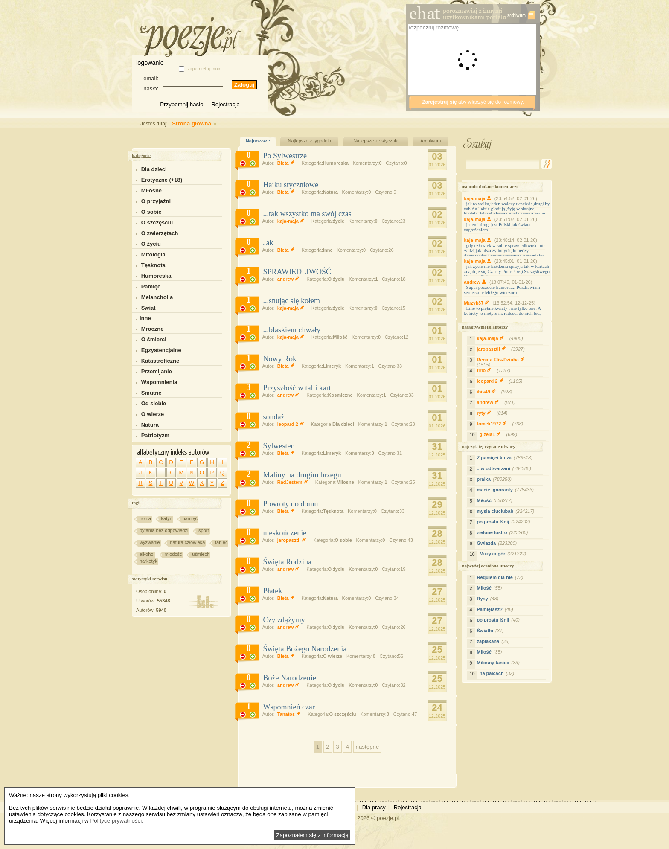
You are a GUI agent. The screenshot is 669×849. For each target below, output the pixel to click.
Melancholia (157, 297)
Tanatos (290, 714)
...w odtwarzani (505, 468)
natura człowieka (187, 542)
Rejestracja (225, 104)
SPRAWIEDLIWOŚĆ (297, 271)
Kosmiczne (340, 395)
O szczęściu (157, 222)
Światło (491, 630)
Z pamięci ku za (506, 457)
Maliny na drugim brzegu (302, 475)
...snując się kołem (291, 301)
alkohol (147, 554)
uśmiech (200, 554)
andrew (290, 279)
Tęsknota (153, 265)
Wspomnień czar (288, 707)
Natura (150, 425)
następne (367, 747)
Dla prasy (374, 807)
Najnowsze (258, 140)
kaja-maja (292, 221)
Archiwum (430, 140)
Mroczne (152, 329)
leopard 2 (292, 424)
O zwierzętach (159, 233)
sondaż (273, 417)
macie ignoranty (506, 489)
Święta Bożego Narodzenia (304, 649)
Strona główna (173, 123)
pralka (495, 479)
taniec (221, 542)
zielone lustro (503, 532)
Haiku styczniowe (290, 184)
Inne (143, 318)
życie (338, 221)
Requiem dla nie (501, 577)
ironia (145, 518)
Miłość (340, 337)
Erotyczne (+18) (161, 180)
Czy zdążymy (284, 620)
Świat (148, 308)
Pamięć (151, 286)
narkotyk (148, 561)
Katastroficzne (160, 361)
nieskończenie (284, 533)
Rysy (489, 598)
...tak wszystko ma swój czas (307, 213)
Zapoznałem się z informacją (312, 835)
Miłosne (151, 190)
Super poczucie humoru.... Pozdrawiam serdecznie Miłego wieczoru (502, 290)
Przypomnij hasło (181, 104)
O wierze (152, 414)
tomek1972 (501, 423)
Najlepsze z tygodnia (310, 140)
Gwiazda (498, 543)
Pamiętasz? (496, 609)
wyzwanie (150, 542)
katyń (166, 518)
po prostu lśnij (504, 521)
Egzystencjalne (161, 350)
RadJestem (294, 482)
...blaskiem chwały (291, 330)
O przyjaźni (156, 201)
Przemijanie (156, 371)
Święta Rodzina (287, 562)
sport (203, 530)
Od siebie (153, 403)
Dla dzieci (154, 169)
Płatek (272, 591)
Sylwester (278, 446)
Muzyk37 (478, 302)
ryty (493, 413)
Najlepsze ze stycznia (375, 140)
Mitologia (153, 254)
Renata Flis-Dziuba (499, 363)
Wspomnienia (159, 382)
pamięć (190, 518)
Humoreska (156, 276)
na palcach (498, 673)
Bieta (287, 163)
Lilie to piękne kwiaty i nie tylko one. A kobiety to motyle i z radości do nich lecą (502, 310)
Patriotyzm (155, 435)
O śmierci (153, 339)
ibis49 (496, 391)
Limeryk (332, 366)
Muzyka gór (504, 553)
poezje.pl (388, 818)
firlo (495, 370)
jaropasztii (293, 540)
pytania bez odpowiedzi (164, 530)
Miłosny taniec (499, 662)
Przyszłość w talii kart (297, 388)
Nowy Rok (280, 359)
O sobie (151, 212)
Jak (268, 242)
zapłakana (494, 641)
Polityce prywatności (116, 820)
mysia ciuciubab (507, 511)
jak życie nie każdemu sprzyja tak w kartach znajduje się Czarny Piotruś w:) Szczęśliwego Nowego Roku (507, 271)
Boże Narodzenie (289, 678)
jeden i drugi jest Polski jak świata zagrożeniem (497, 227)
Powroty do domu (290, 504)
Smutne (151, 393)
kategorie (141, 155)
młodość (173, 554)
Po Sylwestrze (285, 155)
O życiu (151, 244)
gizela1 (500, 434)
